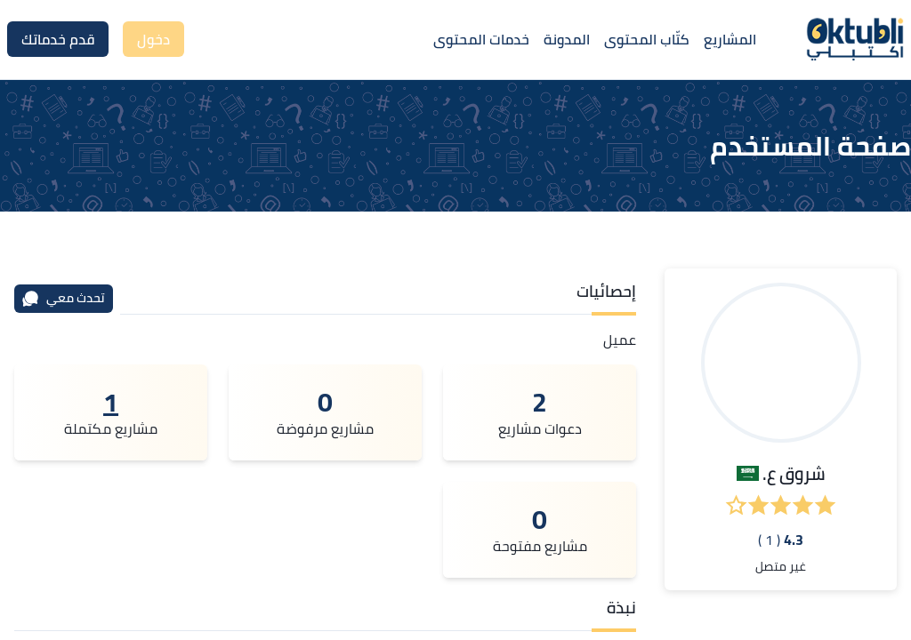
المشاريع (730, 39)
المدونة (567, 39)
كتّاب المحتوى (646, 39)
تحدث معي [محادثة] (63, 297)
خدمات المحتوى (481, 39)
